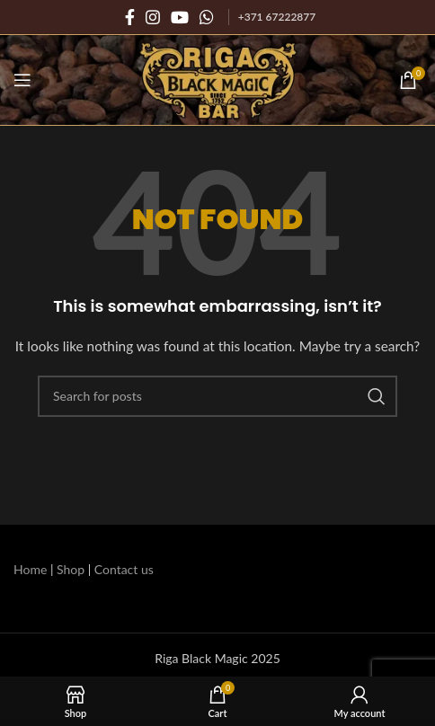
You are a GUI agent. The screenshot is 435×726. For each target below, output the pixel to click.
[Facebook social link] (130, 17)
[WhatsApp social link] (206, 17)
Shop (70, 569)
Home (30, 569)
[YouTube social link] (179, 17)
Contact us (124, 569)
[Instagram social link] (152, 17)
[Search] (217, 396)
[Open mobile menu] (22, 80)
